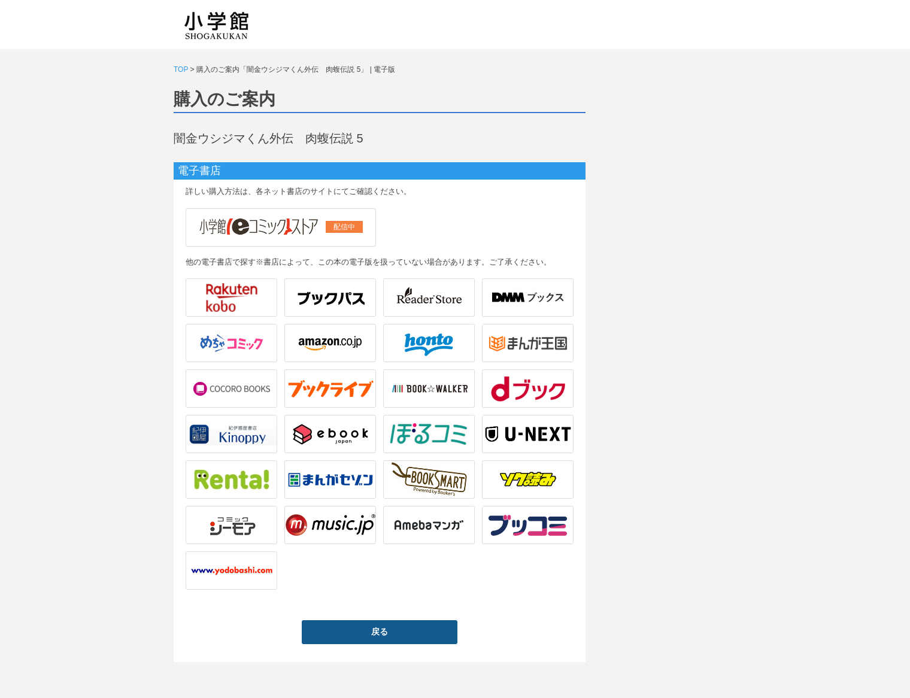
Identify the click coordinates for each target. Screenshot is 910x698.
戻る (379, 631)
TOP (181, 69)
